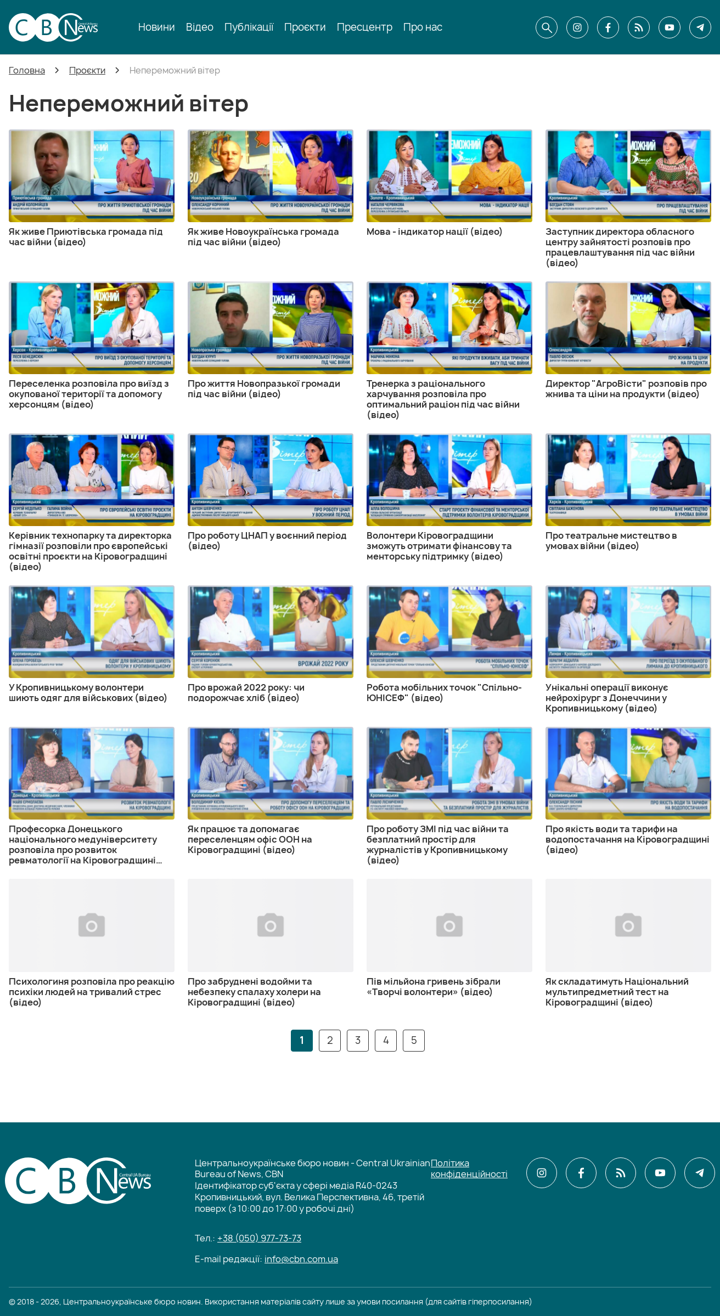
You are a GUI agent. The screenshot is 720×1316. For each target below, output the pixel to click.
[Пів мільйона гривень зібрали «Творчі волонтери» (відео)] (449, 938)
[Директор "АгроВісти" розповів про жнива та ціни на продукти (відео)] (628, 340)
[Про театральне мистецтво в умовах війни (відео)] (628, 492)
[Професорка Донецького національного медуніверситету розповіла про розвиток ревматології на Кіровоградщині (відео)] (92, 796)
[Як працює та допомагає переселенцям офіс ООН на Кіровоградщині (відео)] (270, 791)
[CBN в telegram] (700, 27)
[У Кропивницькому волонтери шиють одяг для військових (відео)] (92, 644)
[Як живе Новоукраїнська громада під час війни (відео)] (270, 188)
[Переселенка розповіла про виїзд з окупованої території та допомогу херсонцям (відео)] (92, 345)
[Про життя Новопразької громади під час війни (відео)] (270, 340)
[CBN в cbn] (639, 27)
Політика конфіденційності (469, 1169)
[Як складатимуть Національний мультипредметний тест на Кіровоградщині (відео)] (628, 943)
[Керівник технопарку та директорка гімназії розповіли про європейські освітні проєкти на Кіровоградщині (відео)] (92, 502)
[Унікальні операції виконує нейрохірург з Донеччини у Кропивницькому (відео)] (628, 649)
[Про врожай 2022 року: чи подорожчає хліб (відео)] (270, 644)
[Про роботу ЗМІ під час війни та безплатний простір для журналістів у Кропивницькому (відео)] (449, 796)
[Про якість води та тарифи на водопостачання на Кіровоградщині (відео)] (628, 791)
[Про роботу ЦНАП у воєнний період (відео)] (270, 492)
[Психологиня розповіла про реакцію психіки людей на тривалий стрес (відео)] (92, 943)
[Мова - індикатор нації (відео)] (449, 183)
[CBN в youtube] (669, 27)
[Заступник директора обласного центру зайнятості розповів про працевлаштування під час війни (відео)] (628, 198)
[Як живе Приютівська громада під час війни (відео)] (92, 188)
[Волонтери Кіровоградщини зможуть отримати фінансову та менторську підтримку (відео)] (449, 497)
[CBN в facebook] (608, 27)
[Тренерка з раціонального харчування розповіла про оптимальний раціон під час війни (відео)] (449, 350)
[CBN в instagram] (577, 27)
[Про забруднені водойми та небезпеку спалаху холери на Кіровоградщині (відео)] (270, 943)
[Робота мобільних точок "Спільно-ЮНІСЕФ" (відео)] (449, 644)
